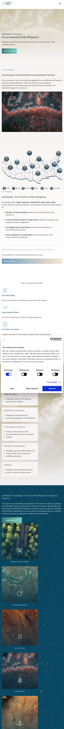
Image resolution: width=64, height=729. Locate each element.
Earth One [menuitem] (37, 700)
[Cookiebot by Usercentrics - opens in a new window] (53, 339)
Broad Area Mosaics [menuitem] (9, 716)
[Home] (7, 3)
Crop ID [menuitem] (5, 725)
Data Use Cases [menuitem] (8, 703)
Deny (12, 389)
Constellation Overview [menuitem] (41, 725)
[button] (60, 3)
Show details (52, 382)
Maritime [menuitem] (6, 710)
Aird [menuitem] (4, 706)
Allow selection (32, 389)
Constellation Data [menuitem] (9, 700)
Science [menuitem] (5, 713)
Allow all (52, 389)
